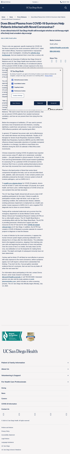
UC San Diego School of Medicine (11, 449)
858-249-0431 (55, 51)
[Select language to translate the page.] (34, 2)
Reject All (40, 103)
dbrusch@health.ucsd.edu (11, 277)
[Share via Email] (65, 62)
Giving (3, 388)
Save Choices (16, 103)
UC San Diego (5, 446)
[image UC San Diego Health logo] (34, 8)
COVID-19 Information (9, 404)
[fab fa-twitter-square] (66, 414)
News (3, 393)
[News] (11, 17)
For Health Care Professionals (13, 382)
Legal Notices (5, 438)
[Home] (3, 17)
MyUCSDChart (5, 2)
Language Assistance (7, 442)
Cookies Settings (17, 95)
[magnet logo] (12, 336)
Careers (4, 398)
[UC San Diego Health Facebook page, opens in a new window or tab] (35, 414)
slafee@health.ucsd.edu (59, 48)
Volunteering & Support (11, 375)
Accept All (53, 103)
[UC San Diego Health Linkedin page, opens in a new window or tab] (3, 414)
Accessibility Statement (8, 435)
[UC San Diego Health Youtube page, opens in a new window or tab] (51, 414)
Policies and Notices (7, 427)
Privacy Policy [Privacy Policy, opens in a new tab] (49, 75)
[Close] (60, 70)
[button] (3, 7)
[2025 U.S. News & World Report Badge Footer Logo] (30, 336)
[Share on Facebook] (52, 62)
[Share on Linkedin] (61, 62)
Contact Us (5, 409)
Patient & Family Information (13, 363)
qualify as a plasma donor (13, 183)
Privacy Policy (5, 431)
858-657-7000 (64, 2)
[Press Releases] (22, 17)
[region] (35, 89)
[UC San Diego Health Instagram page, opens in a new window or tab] (19, 414)
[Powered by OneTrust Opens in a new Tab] (55, 109)
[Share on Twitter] (56, 62)
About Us (5, 369)
